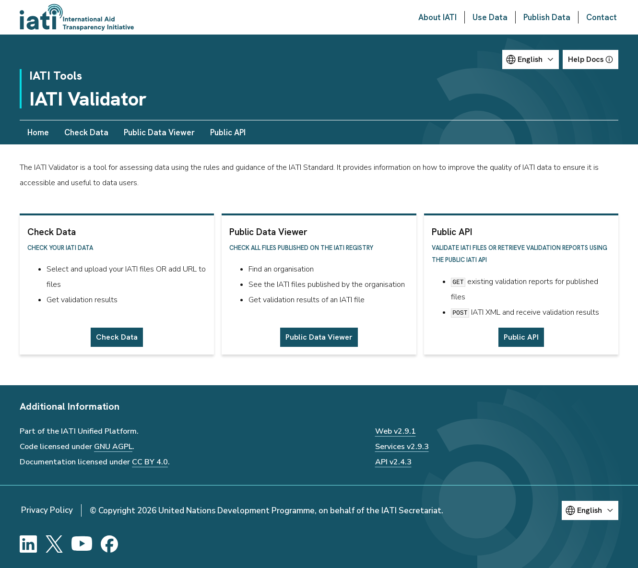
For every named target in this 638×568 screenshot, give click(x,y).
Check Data (86, 132)
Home (38, 132)
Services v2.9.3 (402, 446)
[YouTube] (81, 544)
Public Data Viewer (159, 132)
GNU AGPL (113, 446)
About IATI (437, 17)
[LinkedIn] (28, 544)
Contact (601, 17)
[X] (54, 544)
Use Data (490, 17)
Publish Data (546, 17)
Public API (228, 132)
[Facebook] (109, 544)
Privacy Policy (47, 510)
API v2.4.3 (393, 462)
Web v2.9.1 (395, 431)
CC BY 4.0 (150, 462)
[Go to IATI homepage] (77, 17)
